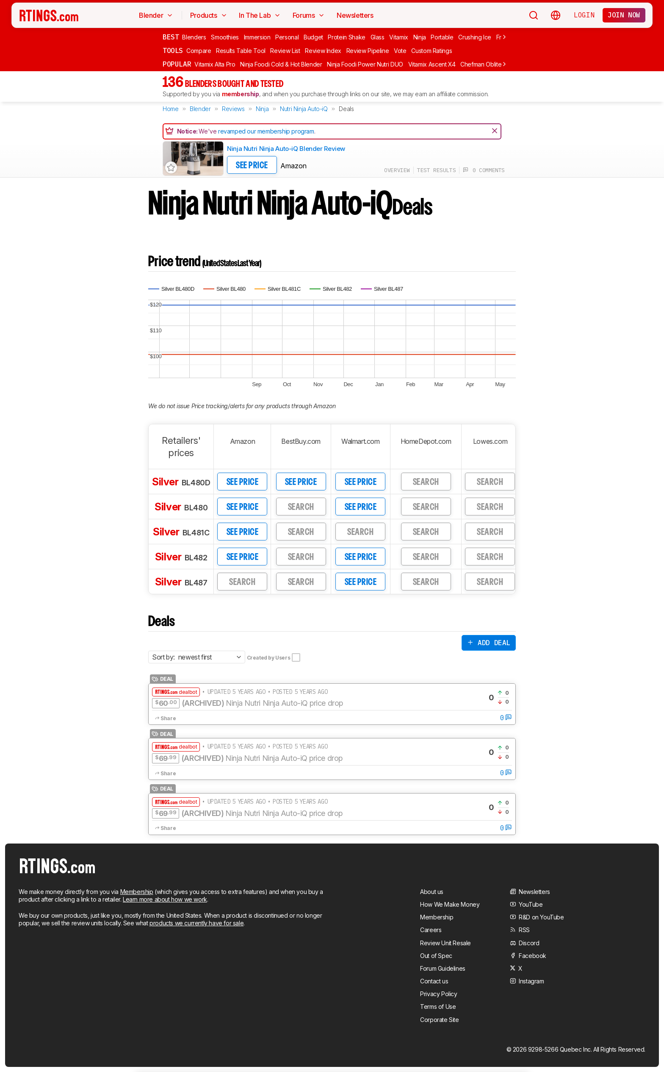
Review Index (323, 50)
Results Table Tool (241, 50)
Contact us (434, 981)
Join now (624, 15)
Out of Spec (436, 955)
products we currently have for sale (196, 923)
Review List (285, 50)
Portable (442, 37)
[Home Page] (49, 15)
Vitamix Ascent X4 (432, 64)
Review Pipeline (367, 50)
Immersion (257, 37)
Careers (430, 929)
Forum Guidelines (442, 968)
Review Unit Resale (445, 943)
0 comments (484, 170)
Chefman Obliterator (487, 64)
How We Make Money (449, 904)
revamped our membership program (266, 131)
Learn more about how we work (165, 899)
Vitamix (398, 37)
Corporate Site (439, 1019)
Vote (400, 50)
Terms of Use (438, 1006)
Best (171, 37)
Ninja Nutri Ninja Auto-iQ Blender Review (286, 149)
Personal (287, 37)
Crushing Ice (474, 37)
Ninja (419, 37)
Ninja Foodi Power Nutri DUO (365, 64)
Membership (136, 891)
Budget (313, 37)
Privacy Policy (438, 993)
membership (240, 93)
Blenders (194, 37)
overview (397, 170)
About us (431, 891)
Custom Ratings (431, 50)
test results (436, 170)
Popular (177, 64)
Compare (198, 50)
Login (584, 15)
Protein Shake (346, 37)
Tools (173, 50)
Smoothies (225, 37)
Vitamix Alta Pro (214, 64)
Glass (378, 37)
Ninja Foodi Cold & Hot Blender (281, 64)
